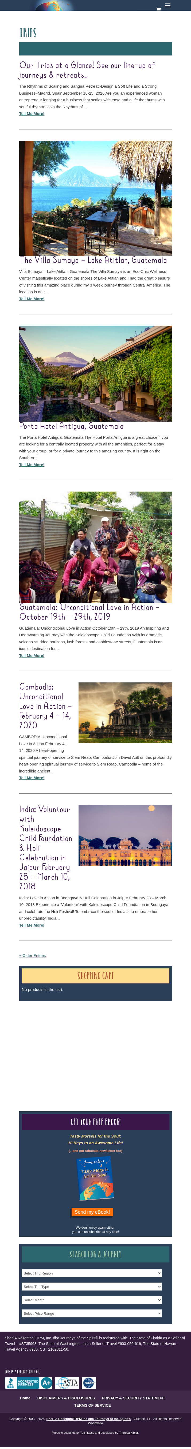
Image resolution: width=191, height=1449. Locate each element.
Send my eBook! (92, 1212)
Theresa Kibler (128, 1432)
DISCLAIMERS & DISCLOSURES (66, 1398)
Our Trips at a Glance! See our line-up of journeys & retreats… (87, 70)
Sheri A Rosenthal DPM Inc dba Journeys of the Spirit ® (88, 1419)
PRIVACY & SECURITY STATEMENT (133, 1398)
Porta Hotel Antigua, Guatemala (71, 426)
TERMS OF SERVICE (92, 1405)
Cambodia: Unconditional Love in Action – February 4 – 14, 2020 (45, 706)
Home (25, 1398)
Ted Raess (87, 1432)
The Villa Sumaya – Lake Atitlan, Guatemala (93, 260)
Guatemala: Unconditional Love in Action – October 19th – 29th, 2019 (89, 612)
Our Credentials (99, 1046)
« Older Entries (32, 955)
